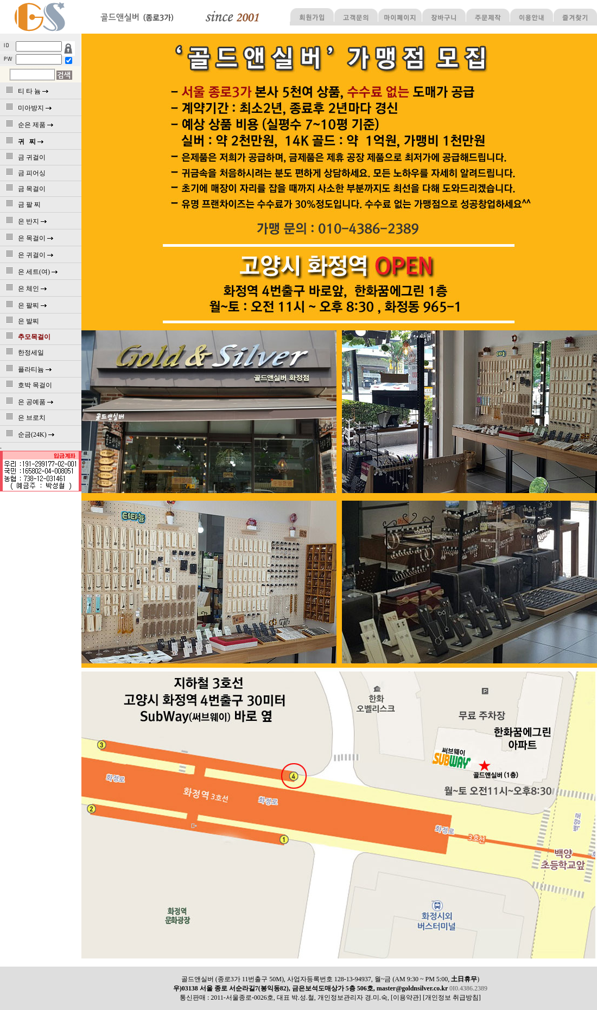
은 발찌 (21, 321)
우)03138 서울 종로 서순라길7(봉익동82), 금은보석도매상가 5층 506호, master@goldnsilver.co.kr (311, 988)
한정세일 (23, 352)
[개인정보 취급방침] (452, 997)
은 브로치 (24, 417)
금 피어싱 (24, 173)
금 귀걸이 (24, 157)
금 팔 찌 (22, 204)
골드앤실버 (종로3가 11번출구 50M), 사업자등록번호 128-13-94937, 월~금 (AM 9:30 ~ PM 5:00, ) (330, 979)
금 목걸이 (24, 189)
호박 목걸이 (27, 385)
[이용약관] (406, 997)
